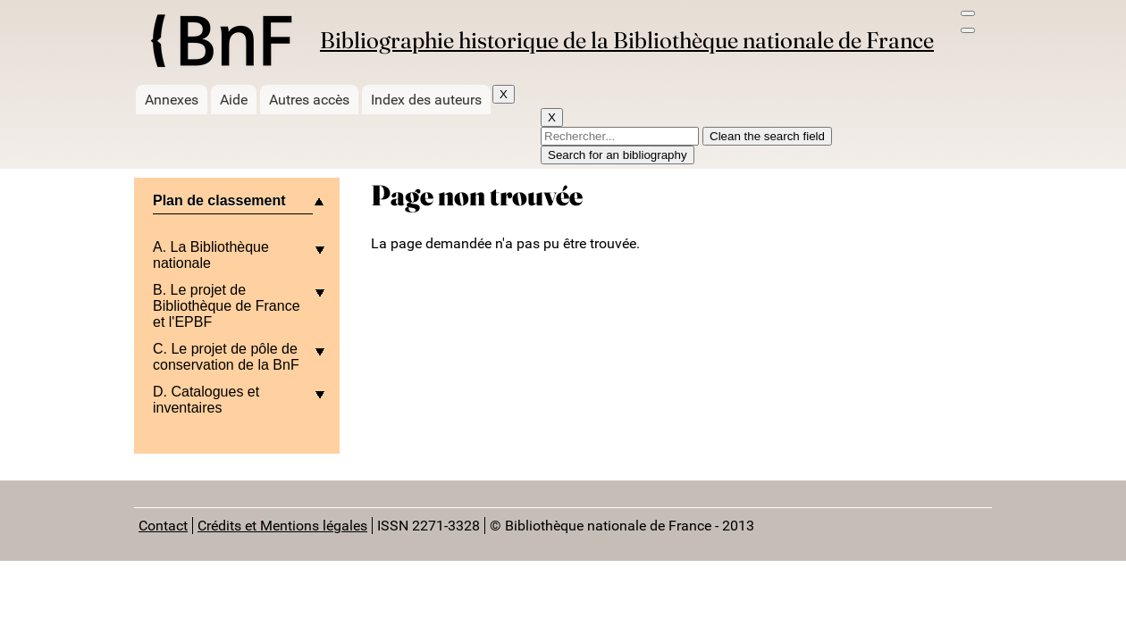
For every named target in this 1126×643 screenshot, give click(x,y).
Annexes (171, 99)
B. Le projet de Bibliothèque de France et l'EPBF (226, 306)
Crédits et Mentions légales (282, 525)
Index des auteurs (426, 99)
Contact (163, 525)
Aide (234, 99)
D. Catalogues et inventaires (206, 399)
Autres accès (309, 99)
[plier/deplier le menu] (236, 207)
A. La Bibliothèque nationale (211, 255)
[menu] (968, 13)
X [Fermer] (504, 94)
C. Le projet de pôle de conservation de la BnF (226, 356)
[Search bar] (968, 30)
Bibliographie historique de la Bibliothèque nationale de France (627, 40)
